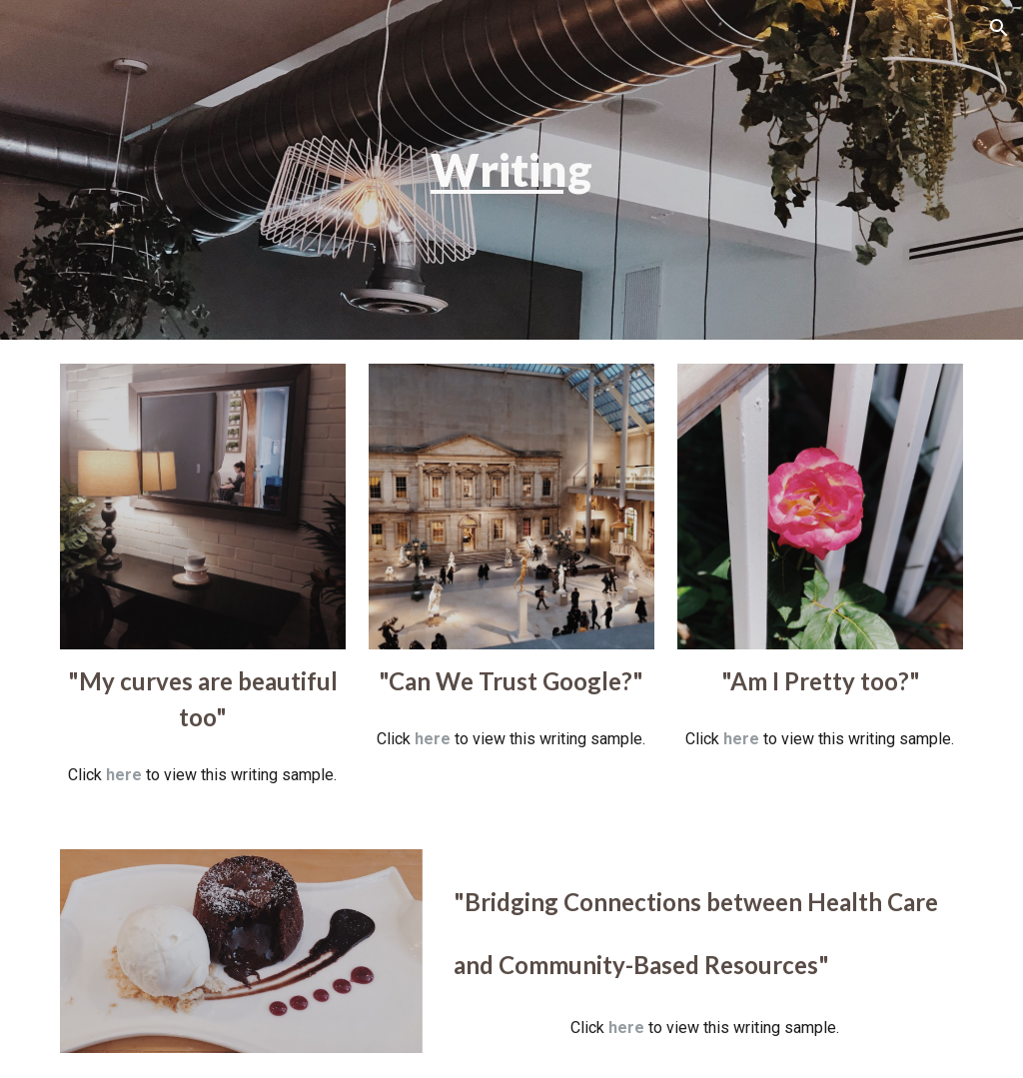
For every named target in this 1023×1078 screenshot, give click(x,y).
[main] (511, 170)
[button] (999, 28)
